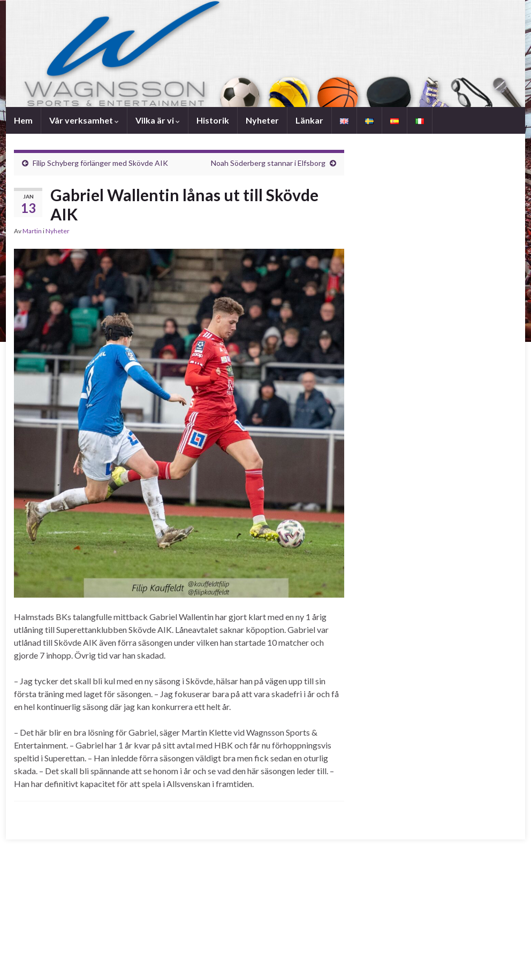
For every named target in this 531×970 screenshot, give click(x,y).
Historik (212, 120)
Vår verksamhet (84, 120)
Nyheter (262, 120)
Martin (32, 231)
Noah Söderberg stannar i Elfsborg (268, 162)
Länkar (309, 120)
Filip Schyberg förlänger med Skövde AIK (100, 162)
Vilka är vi (157, 120)
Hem (23, 120)
